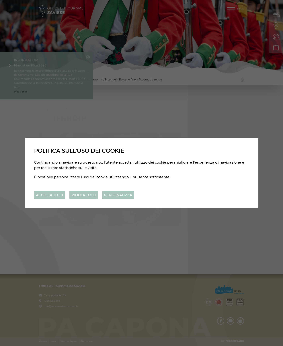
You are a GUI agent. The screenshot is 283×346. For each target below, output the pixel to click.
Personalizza (118, 194)
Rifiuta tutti (83, 194)
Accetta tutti (49, 194)
